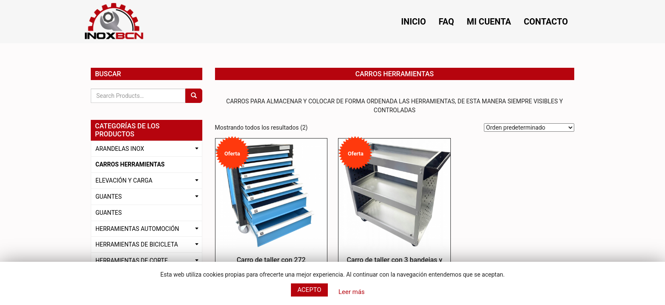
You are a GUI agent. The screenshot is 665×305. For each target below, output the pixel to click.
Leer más (351, 292)
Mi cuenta (489, 22)
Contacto (546, 22)
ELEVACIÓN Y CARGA (123, 180)
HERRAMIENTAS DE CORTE (131, 260)
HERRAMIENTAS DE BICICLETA (136, 244)
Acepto (309, 290)
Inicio (413, 22)
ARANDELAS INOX (119, 148)
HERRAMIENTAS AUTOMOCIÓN (137, 228)
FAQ (446, 22)
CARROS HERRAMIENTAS (130, 164)
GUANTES (108, 196)
